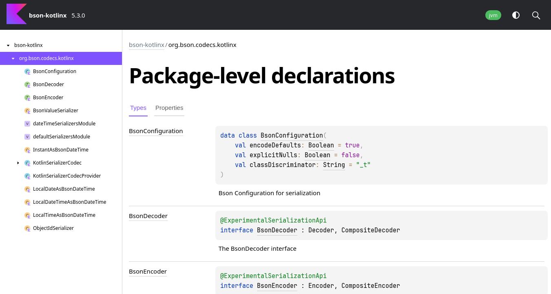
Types (138, 107)
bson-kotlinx (146, 44)
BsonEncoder (277, 286)
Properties (169, 107)
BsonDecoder (277, 230)
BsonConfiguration (292, 135)
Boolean (321, 145)
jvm (493, 15)
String (334, 165)
